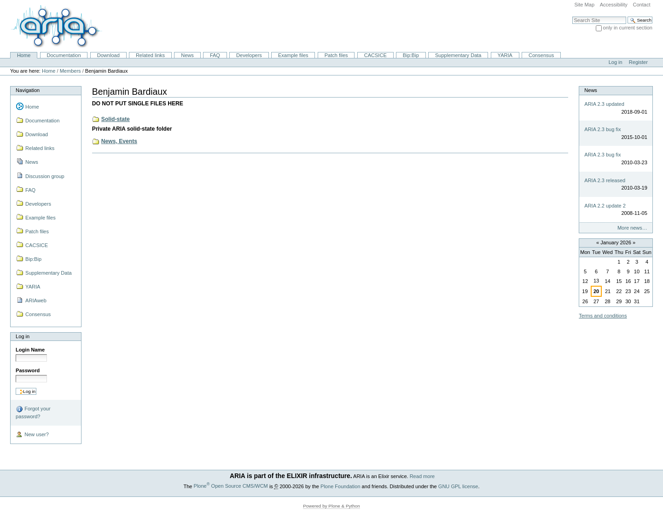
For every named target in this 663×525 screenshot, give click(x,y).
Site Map (584, 4)
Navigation (28, 90)
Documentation (64, 55)
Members (70, 71)
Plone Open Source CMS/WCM (231, 486)
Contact (641, 4)
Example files (293, 55)
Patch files (336, 55)
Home (23, 55)
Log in (615, 62)
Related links (150, 55)
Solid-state (115, 119)
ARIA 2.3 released (604, 180)
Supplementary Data (458, 55)
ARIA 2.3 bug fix (602, 129)
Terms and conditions (603, 315)
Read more (422, 476)
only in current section (627, 27)
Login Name (30, 349)
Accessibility (614, 4)
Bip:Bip (411, 55)
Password (28, 370)
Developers (249, 55)
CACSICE (375, 55)
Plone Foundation (340, 486)
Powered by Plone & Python (331, 505)
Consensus (541, 55)
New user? (32, 434)
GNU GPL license (458, 486)
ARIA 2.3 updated (604, 104)
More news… (632, 228)
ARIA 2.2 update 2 (605, 205)
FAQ (215, 55)
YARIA (505, 55)
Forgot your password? (33, 412)
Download (108, 55)
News (187, 55)
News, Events (119, 141)
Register (638, 62)
